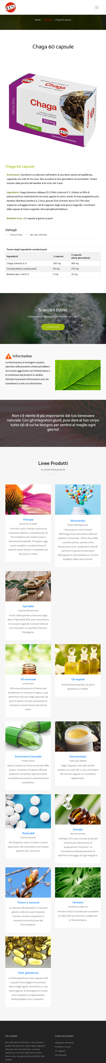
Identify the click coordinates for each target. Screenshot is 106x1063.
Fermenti (77, 902)
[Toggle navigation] (97, 7)
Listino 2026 (53, 327)
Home (38, 19)
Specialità (28, 606)
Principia (48, 19)
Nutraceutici (78, 521)
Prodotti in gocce (63, 1047)
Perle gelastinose (28, 973)
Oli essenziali (28, 679)
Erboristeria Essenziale (28, 756)
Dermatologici (77, 756)
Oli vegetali (77, 679)
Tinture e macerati (28, 902)
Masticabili (28, 833)
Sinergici (78, 829)
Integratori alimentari (64, 1043)
